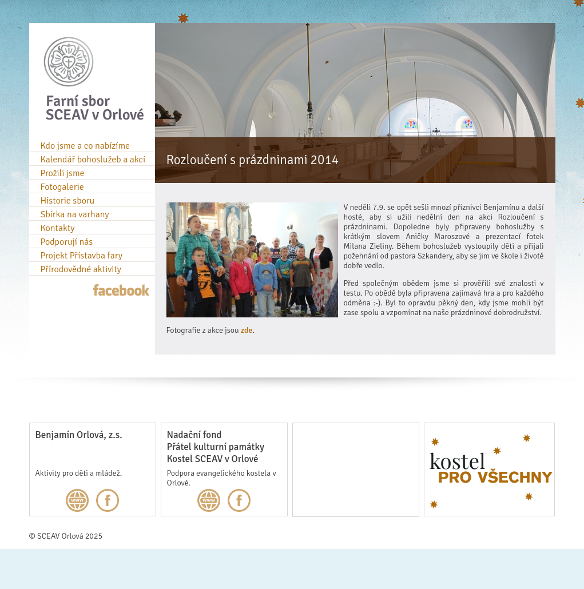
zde (247, 330)
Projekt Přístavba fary (81, 255)
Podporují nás (67, 242)
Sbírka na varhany (75, 214)
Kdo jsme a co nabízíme (85, 146)
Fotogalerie (62, 187)
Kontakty (58, 228)
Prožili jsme (63, 173)
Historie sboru (68, 200)
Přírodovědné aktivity (81, 269)
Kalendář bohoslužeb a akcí (93, 159)
